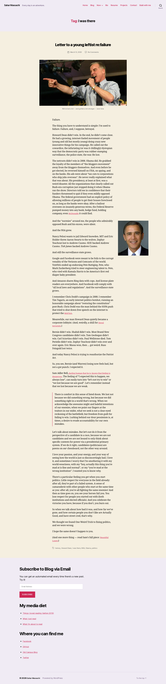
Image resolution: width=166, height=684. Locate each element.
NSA (84, 548)
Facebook (28, 641)
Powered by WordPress (54, 678)
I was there (77, 548)
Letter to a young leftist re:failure (83, 44)
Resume (114, 5)
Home (85, 5)
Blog (92, 5)
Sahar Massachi (13, 5)
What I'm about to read (34, 624)
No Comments (93, 52)
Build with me (145, 5)
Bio (106, 5)
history (57, 548)
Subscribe (27, 594)
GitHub (26, 646)
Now (99, 5)
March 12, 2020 (76, 52)
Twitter (26, 657)
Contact (133, 5)
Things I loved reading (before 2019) (41, 613)
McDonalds (74, 213)
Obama (89, 548)
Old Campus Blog (32, 652)
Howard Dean (66, 548)
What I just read (31, 618)
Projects (123, 5)
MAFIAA (68, 313)
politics (96, 548)
